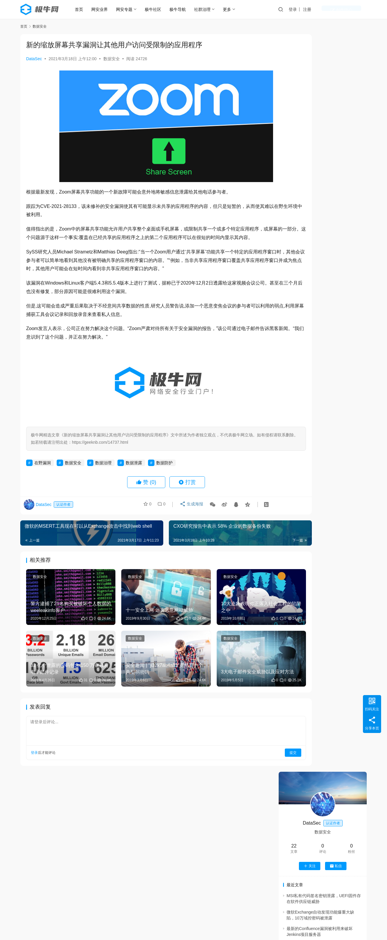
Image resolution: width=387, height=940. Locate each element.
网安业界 (105, 9)
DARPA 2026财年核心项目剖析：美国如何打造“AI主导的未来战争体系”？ (338, 444)
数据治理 (103, 471)
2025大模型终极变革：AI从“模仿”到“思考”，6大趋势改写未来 (338, 501)
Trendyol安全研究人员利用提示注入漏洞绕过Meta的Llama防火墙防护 (338, 416)
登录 (316, 9)
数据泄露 (134, 471)
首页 (84, 9)
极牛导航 (183, 9)
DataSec (34, 58)
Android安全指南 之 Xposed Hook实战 (328, 918)
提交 (254, 745)
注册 (330, 9)
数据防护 (164, 471)
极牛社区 (158, 9)
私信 (336, 128)
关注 (310, 128)
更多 (232, 9)
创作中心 (353, 9)
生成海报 (189, 514)
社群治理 (207, 9)
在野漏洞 (42, 471)
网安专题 (129, 9)
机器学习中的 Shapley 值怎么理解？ (326, 836)
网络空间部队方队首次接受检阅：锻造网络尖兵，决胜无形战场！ (338, 473)
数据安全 (111, 58)
